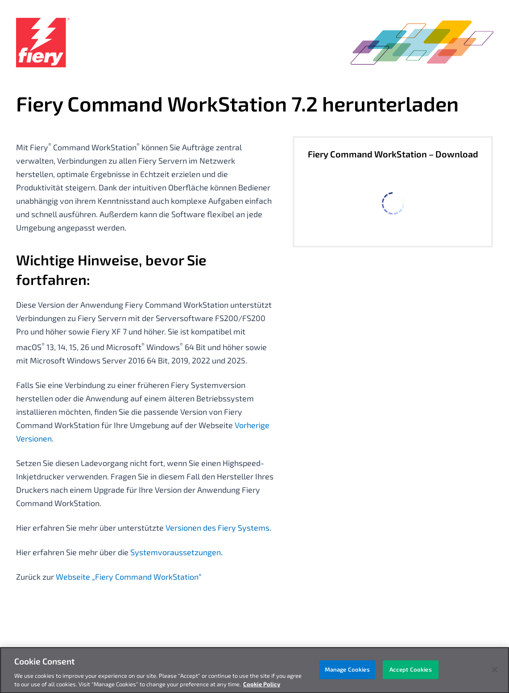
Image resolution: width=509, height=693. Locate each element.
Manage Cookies (347, 671)
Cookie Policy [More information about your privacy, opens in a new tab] (261, 686)
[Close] (495, 672)
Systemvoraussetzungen (175, 552)
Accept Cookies (410, 671)
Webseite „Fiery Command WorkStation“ (129, 577)
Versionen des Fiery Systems (217, 527)
